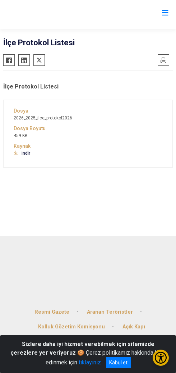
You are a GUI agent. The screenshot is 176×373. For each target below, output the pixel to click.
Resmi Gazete (51, 312)
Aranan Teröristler (110, 312)
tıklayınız (90, 362)
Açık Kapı (133, 327)
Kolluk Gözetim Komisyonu (71, 327)
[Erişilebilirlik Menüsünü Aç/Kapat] (161, 358)
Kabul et (118, 362)
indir (22, 153)
